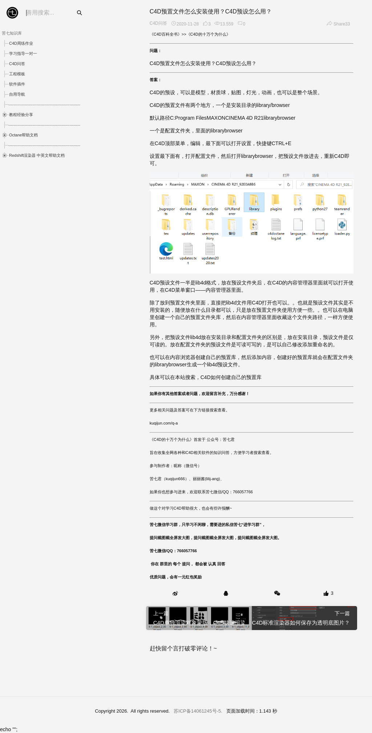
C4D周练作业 (21, 43)
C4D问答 (17, 63)
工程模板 (17, 74)
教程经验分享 (21, 114)
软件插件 (17, 84)
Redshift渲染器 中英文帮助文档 (37, 155)
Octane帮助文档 (23, 135)
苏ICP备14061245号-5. (198, 711)
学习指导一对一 (23, 53)
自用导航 (17, 94)
